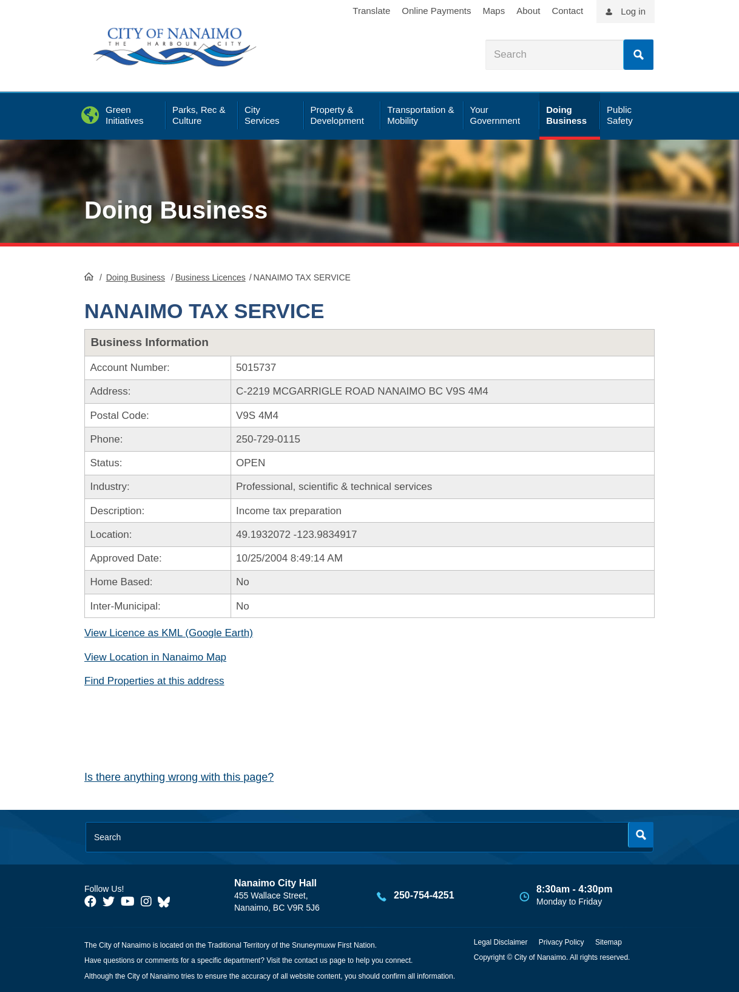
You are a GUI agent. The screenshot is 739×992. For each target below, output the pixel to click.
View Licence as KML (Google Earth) (168, 633)
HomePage (88, 276)
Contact (567, 10)
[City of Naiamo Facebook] (90, 901)
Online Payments (436, 10)
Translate (371, 10)
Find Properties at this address (154, 681)
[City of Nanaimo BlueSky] (167, 901)
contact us (311, 960)
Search (638, 54)
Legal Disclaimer (501, 942)
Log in (633, 11)
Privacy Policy (561, 942)
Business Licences (210, 277)
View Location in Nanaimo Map (155, 657)
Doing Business (176, 210)
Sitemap (608, 942)
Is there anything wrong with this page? (179, 777)
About (528, 10)
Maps (494, 10)
